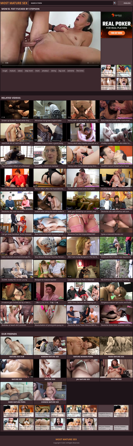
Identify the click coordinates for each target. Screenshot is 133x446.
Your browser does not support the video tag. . (50, 39)
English (127, 3)
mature (12, 71)
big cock (62, 71)
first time (80, 71)
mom (37, 71)
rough (4, 71)
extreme (71, 71)
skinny (53, 71)
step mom (29, 71)
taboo (20, 71)
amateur (45, 71)
